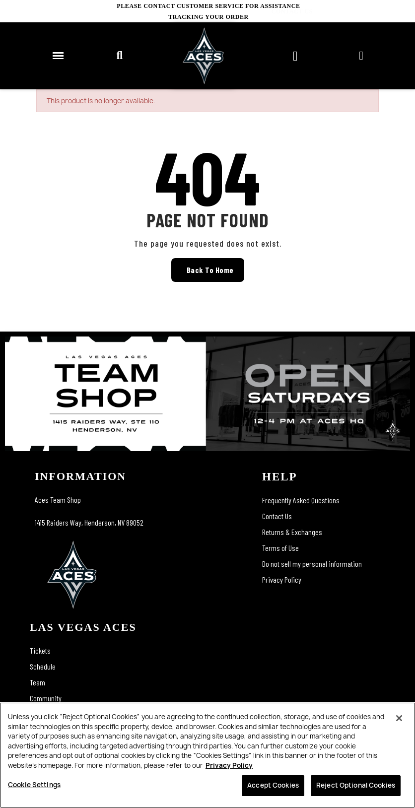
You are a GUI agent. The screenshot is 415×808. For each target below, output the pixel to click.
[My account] (361, 56)
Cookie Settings (34, 784)
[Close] (399, 718)
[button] (119, 56)
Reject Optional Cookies (355, 785)
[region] (207, 755)
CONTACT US (394, 11)
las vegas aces (83, 627)
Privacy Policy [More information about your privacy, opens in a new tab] (229, 765)
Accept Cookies (273, 785)
